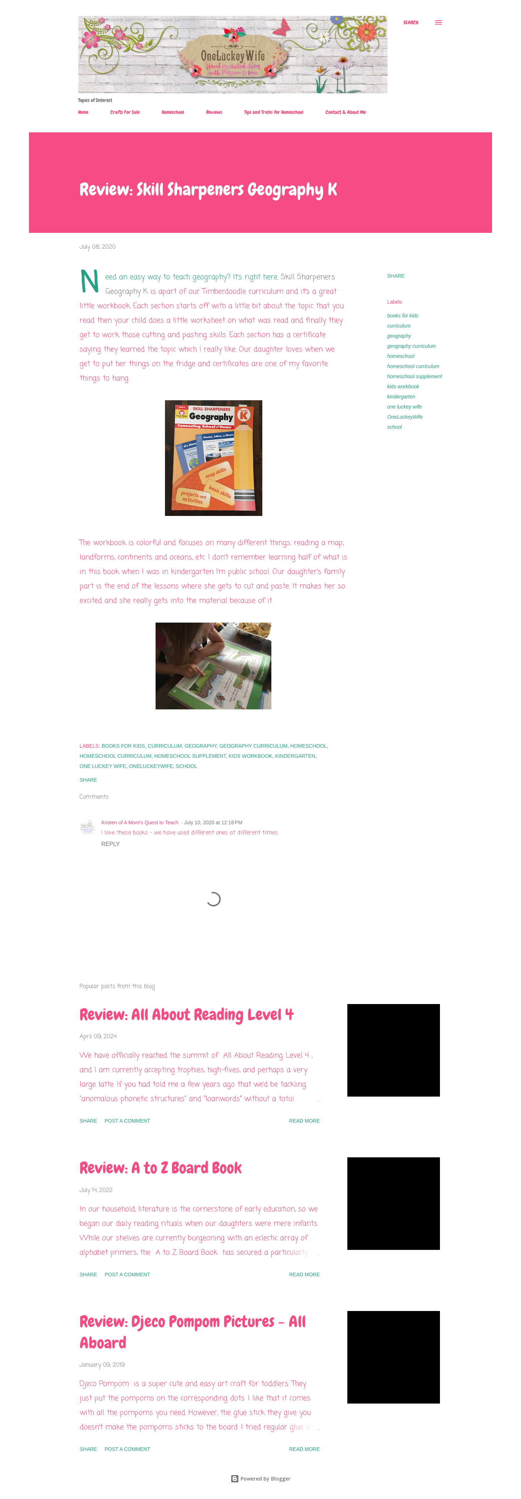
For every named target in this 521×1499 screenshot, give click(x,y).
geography (399, 336)
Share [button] (395, 276)
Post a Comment (127, 1121)
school (394, 427)
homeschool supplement (414, 376)
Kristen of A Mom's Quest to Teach (139, 822)
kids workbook (403, 386)
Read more (304, 1121)
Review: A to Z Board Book (161, 1168)
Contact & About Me (346, 112)
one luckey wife (404, 407)
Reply (110, 844)
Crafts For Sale (125, 112)
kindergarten (401, 397)
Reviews (214, 112)
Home (83, 112)
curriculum (399, 326)
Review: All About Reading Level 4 (186, 1014)
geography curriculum (411, 346)
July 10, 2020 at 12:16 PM (213, 822)
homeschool (401, 356)
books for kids (402, 316)
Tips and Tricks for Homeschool (274, 112)
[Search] (410, 22)
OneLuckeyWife (405, 417)
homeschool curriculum (413, 366)
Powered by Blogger (260, 1478)
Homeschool (173, 112)
